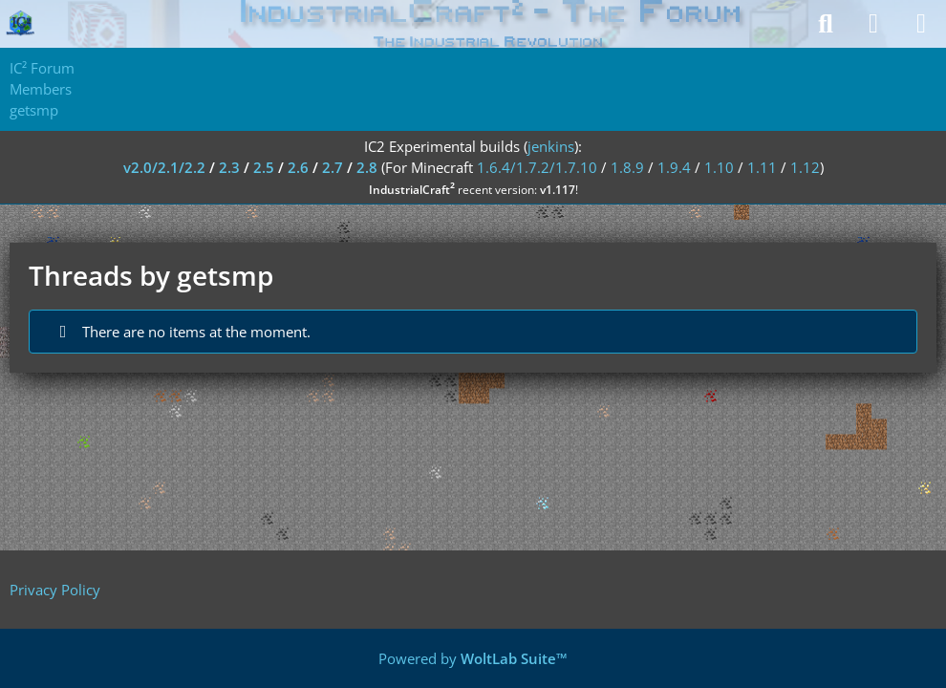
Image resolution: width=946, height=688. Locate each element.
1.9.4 (674, 167)
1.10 (719, 167)
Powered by (473, 658)
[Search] (825, 24)
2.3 (229, 167)
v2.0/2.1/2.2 (164, 167)
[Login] (873, 24)
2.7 (332, 167)
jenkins (550, 146)
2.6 (298, 167)
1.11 (762, 167)
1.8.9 (627, 167)
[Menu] (921, 24)
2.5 (263, 167)
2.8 (366, 167)
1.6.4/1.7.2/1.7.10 (537, 167)
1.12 (805, 167)
